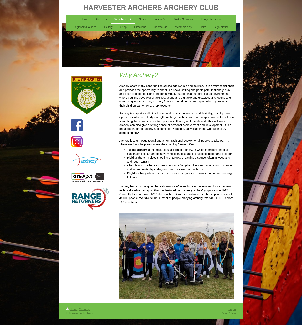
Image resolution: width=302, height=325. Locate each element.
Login (232, 309)
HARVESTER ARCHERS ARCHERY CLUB (151, 8)
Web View (229, 313)
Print (71, 309)
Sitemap (84, 309)
